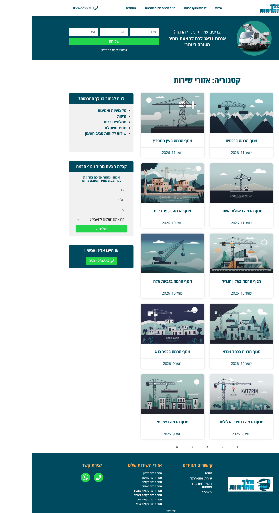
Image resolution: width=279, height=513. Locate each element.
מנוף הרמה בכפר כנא (140, 351)
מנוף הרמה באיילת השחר (210, 211)
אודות (186, 8)
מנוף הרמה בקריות (120, 481)
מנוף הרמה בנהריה (120, 485)
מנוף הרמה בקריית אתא (117, 501)
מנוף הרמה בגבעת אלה (140, 281)
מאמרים (99, 8)
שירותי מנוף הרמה (163, 8)
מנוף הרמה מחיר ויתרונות (128, 8)
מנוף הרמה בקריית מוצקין (116, 489)
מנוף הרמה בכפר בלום (141, 211)
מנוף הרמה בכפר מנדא (210, 351)
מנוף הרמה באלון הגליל (209, 281)
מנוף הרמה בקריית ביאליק (116, 493)
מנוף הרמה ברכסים (210, 140)
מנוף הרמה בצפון (120, 473)
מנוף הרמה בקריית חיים (117, 497)
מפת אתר (139, 508)
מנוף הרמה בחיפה (120, 477)
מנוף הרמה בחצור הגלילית (210, 421)
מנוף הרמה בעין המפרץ (140, 140)
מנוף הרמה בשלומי (141, 421)
